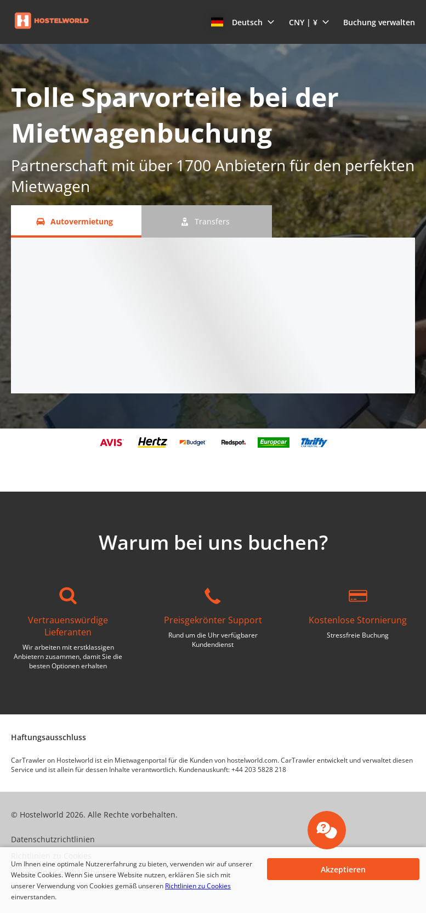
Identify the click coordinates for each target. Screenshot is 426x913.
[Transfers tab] (206, 221)
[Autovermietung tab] (76, 221)
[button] (243, 22)
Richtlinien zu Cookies (198, 886)
